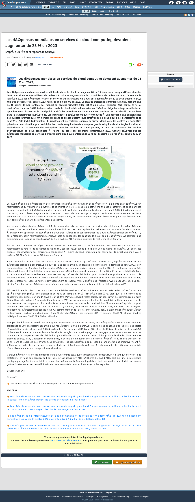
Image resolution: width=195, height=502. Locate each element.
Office (127, 7)
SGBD (119, 7)
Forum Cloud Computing (55, 15)
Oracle (94, 11)
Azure (103, 11)
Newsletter (96, 2)
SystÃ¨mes (147, 7)
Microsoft (68, 7)
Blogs (73, 2)
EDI (96, 7)
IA (53, 7)
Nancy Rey (40, 59)
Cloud (46, 7)
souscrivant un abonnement (65, 442)
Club (142, 2)
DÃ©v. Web (86, 7)
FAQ (64, 2)
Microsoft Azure (122, 15)
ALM (59, 7)
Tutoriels (53, 2)
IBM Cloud (113, 11)
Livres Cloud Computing (78, 15)
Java (77, 7)
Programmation (107, 7)
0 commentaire (56, 60)
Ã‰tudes (122, 2)
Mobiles (136, 7)
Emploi (110, 2)
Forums (40, 2)
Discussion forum (170, 79)
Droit (133, 2)
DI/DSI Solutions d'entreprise (28, 7)
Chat (83, 2)
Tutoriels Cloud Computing (102, 15)
